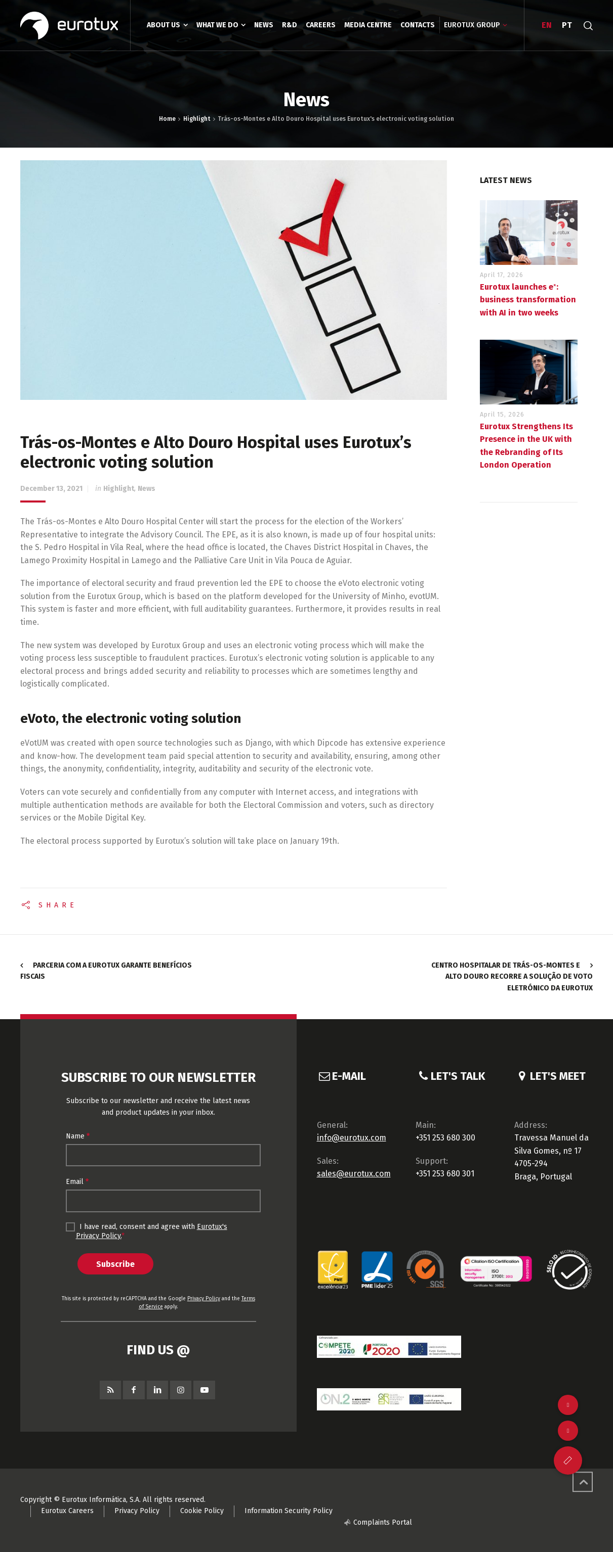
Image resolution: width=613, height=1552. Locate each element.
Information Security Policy (288, 1511)
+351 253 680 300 (445, 1138)
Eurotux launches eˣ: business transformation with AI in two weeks (528, 299)
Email (77, 1181)
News (146, 488)
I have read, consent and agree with (146, 1231)
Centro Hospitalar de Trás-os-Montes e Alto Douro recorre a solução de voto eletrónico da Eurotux (512, 976)
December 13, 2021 (51, 488)
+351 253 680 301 (445, 1173)
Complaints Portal (382, 1522)
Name (78, 1136)
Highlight (118, 488)
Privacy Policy (203, 1299)
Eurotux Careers (67, 1511)
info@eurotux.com (351, 1138)
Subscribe (115, 1263)
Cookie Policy (202, 1511)
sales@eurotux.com (354, 1173)
